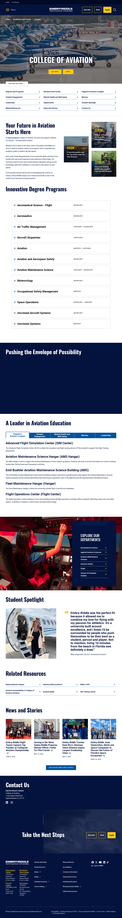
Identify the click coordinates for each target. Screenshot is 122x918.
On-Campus (15, 2)
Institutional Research (70, 881)
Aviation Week (48, 692)
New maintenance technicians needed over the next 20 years (103, 165)
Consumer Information (70, 872)
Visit (98, 10)
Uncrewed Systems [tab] (62, 323)
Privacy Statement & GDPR (87, 911)
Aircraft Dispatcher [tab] (62, 237)
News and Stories (50, 108)
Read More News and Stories (61, 767)
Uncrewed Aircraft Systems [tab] (62, 313)
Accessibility (55, 911)
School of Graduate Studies (88, 574)
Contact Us (86, 108)
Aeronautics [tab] (62, 216)
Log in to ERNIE (98, 865)
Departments (49, 103)
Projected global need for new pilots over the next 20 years (76, 151)
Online (8, 2)
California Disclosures (70, 891)
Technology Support (59, 913)
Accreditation (67, 867)
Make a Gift (84, 684)
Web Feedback (111, 911)
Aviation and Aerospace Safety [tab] (62, 259)
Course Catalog (39, 886)
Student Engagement (14, 97)
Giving (36, 877)
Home (8, 19)
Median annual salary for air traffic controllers (103, 134)
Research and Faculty (52, 92)
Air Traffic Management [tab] (62, 226)
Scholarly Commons (40, 881)
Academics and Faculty (22, 19)
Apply (68, 72)
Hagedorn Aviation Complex (93, 92)
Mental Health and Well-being (55, 97)
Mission (85, 97)
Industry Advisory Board (52, 684)
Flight (83, 569)
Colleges (37, 19)
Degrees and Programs (15, 92)
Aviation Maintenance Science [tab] (62, 269)
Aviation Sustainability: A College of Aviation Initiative (20, 691)
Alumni (36, 872)
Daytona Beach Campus (15, 684)
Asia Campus (24, 883)
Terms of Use (101, 911)
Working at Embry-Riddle (71, 886)
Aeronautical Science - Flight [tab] (62, 205)
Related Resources (13, 108)
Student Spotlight (89, 103)
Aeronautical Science (89, 548)
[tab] (17, 435)
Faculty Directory (39, 867)
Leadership (10, 103)
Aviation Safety (87, 564)
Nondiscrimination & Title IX (69, 911)
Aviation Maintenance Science (89, 558)
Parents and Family (40, 862)
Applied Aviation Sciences (91, 552)
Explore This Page (16, 83)
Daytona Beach (13, 138)
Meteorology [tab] (62, 280)
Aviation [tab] (62, 248)
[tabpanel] (61, 474)
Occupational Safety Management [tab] (62, 291)
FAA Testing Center (88, 692)
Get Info (87, 10)
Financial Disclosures (70, 877)
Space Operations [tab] (62, 302)
